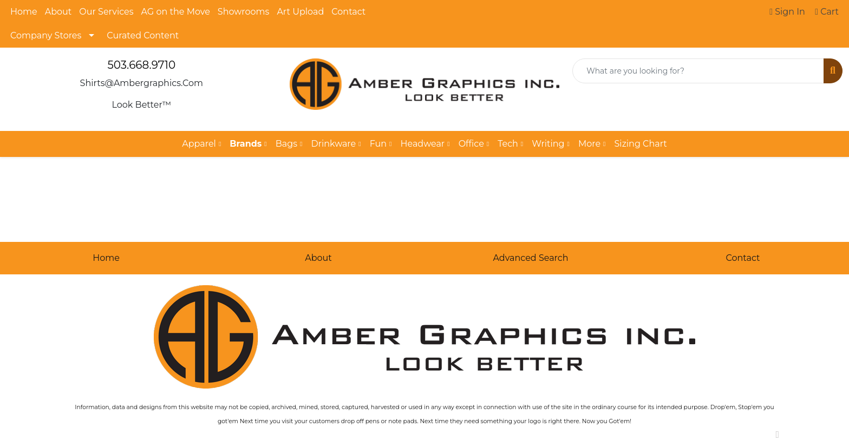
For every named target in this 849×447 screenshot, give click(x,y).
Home (23, 11)
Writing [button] (548, 144)
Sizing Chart (640, 144)
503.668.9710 (141, 64)
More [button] (589, 144)
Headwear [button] (422, 144)
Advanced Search (530, 258)
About (58, 11)
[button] (248, 144)
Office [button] (471, 144)
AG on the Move (175, 11)
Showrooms (244, 11)
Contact (348, 11)
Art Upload (300, 11)
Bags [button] (286, 144)
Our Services (106, 11)
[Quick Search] (698, 70)
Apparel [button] (199, 144)
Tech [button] (508, 144)
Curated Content (143, 35)
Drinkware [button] (333, 144)
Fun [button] (378, 144)
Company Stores (45, 35)
